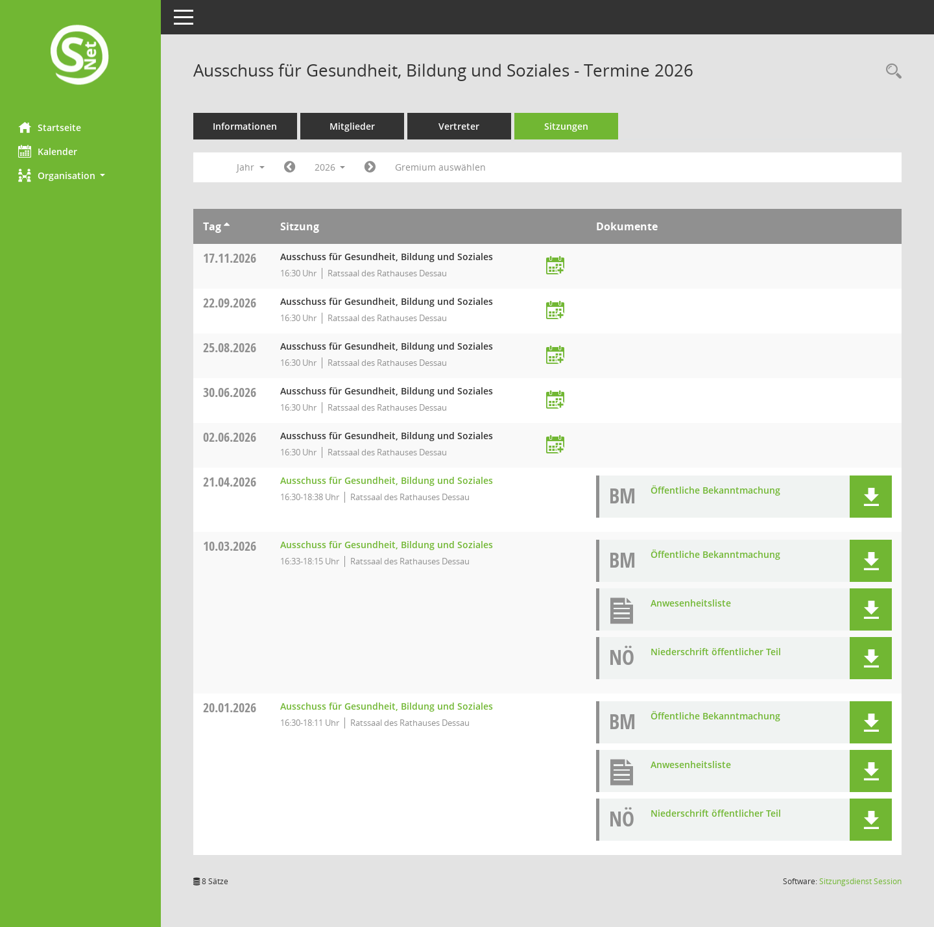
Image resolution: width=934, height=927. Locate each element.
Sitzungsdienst (860, 881)
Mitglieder (353, 126)
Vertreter (460, 126)
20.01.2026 (230, 707)
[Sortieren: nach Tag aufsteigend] (228, 226)
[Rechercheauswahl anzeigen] (891, 71)
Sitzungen (567, 126)
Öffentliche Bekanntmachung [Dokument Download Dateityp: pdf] (716, 490)
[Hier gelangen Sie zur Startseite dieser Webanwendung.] (81, 56)
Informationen (247, 126)
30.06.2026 (230, 392)
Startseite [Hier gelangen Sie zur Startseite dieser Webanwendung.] (50, 127)
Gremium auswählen (442, 167)
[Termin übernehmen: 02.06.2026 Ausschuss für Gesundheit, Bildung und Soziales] (555, 445)
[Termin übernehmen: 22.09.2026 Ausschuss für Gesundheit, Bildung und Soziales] (555, 311)
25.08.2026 (230, 347)
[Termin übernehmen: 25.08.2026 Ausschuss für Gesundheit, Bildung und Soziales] (555, 355)
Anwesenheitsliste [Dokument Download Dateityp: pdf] (691, 603)
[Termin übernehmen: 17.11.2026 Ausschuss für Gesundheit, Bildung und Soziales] (555, 266)
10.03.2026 (230, 546)
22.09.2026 (230, 302)
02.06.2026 (230, 437)
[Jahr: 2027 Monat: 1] (372, 167)
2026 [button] (331, 167)
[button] (81, 175)
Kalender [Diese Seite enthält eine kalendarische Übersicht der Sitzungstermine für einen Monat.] (48, 151)
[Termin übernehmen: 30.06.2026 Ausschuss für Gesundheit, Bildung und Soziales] (555, 400)
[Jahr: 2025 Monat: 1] (291, 167)
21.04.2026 (230, 481)
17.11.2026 (230, 258)
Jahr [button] (252, 167)
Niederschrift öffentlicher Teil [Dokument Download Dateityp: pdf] (716, 651)
